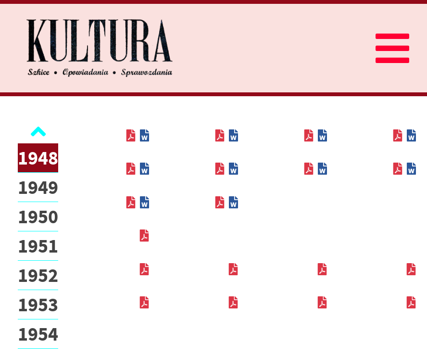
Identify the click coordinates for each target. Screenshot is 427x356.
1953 (38, 304)
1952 (38, 275)
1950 (38, 216)
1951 (38, 246)
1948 (38, 158)
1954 (38, 334)
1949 (38, 187)
